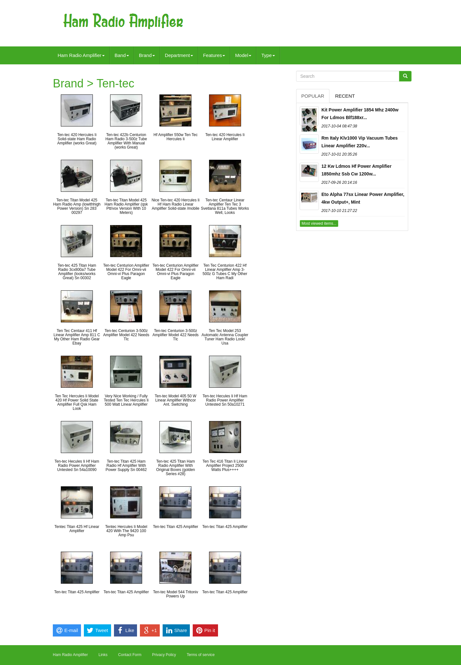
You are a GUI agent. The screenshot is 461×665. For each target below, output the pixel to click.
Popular (312, 96)
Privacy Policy (164, 655)
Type (268, 55)
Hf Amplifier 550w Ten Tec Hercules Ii (176, 137)
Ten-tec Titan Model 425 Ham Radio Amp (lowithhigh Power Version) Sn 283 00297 (77, 206)
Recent (345, 96)
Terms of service (200, 655)
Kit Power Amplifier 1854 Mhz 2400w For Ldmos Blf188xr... (360, 113)
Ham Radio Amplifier (81, 55)
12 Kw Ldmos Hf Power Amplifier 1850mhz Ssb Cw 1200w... (356, 170)
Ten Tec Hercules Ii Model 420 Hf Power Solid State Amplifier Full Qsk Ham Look (77, 402)
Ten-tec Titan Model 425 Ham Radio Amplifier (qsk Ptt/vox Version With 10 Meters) (126, 206)
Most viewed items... (319, 223)
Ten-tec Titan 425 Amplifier (175, 526)
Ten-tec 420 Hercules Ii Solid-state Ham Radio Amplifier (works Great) (77, 139)
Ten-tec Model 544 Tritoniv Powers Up (175, 594)
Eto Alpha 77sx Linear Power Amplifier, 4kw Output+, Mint (362, 198)
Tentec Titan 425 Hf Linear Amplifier (76, 528)
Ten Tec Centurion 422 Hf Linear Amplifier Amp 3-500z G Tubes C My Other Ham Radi (225, 271)
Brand (147, 55)
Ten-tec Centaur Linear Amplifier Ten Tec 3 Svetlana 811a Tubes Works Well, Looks (225, 206)
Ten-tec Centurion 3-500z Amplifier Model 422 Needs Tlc (126, 334)
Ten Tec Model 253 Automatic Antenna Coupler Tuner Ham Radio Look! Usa (224, 337)
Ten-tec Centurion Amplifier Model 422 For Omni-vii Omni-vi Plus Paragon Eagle (126, 271)
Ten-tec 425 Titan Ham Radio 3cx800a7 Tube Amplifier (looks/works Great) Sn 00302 (77, 271)
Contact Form (130, 655)
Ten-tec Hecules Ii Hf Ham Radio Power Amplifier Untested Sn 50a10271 (225, 400)
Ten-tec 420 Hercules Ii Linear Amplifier (225, 137)
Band (122, 55)
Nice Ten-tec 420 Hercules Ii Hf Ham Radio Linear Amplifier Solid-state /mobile (175, 204)
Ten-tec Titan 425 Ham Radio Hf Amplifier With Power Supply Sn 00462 (126, 465)
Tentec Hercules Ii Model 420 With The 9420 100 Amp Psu (126, 530)
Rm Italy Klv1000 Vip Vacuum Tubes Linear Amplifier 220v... (359, 141)
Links (103, 655)
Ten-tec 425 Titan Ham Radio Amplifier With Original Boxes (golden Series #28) (175, 467)
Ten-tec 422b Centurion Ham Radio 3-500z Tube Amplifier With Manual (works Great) (126, 141)
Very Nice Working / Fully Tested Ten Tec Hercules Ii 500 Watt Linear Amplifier (126, 400)
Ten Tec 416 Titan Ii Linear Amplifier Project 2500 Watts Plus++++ (225, 465)
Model (243, 55)
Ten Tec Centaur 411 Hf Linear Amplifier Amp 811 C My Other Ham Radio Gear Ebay (76, 337)
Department (179, 55)
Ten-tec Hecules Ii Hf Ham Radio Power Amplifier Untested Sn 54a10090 (76, 465)
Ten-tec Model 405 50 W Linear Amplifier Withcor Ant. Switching (175, 400)
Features (214, 55)
